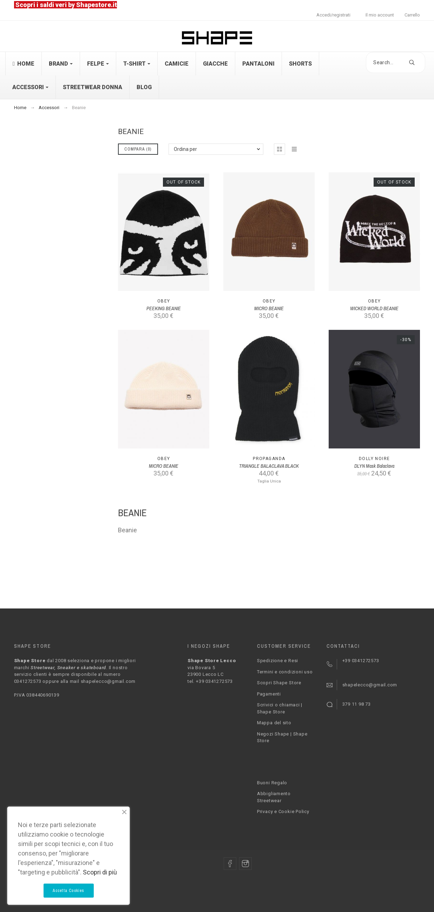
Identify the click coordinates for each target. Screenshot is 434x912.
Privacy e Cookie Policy (283, 811)
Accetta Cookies (69, 890)
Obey (163, 301)
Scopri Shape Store (279, 682)
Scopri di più (100, 872)
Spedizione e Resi (277, 660)
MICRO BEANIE (269, 308)
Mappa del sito (274, 722)
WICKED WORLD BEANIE (374, 308)
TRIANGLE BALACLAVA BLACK (269, 466)
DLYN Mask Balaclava (374, 466)
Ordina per (185, 149)
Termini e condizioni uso (285, 671)
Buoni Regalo (272, 782)
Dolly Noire (374, 458)
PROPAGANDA (269, 458)
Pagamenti (269, 694)
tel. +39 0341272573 (210, 681)
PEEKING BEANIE (163, 308)
